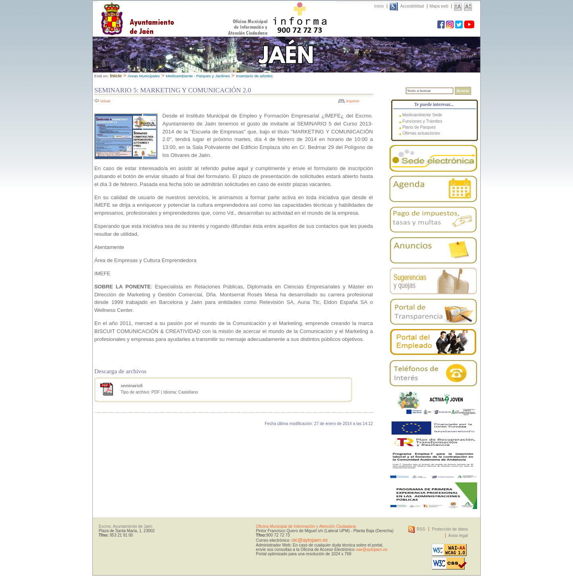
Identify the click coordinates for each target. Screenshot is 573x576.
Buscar (463, 91)
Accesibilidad (412, 6)
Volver (105, 101)
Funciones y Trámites (422, 121)
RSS (421, 529)
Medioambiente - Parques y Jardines (198, 76)
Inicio (379, 6)
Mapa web (438, 6)
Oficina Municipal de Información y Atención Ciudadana (306, 526)
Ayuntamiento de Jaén (172, 11)
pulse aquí (234, 168)
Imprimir (352, 101)
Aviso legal (458, 535)
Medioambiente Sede (422, 114)
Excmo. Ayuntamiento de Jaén (125, 526)
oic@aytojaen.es (309, 540)
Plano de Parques (419, 127)
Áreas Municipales (144, 76)
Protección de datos (450, 529)
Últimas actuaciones (421, 133)
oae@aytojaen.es (372, 549)
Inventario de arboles (254, 76)
